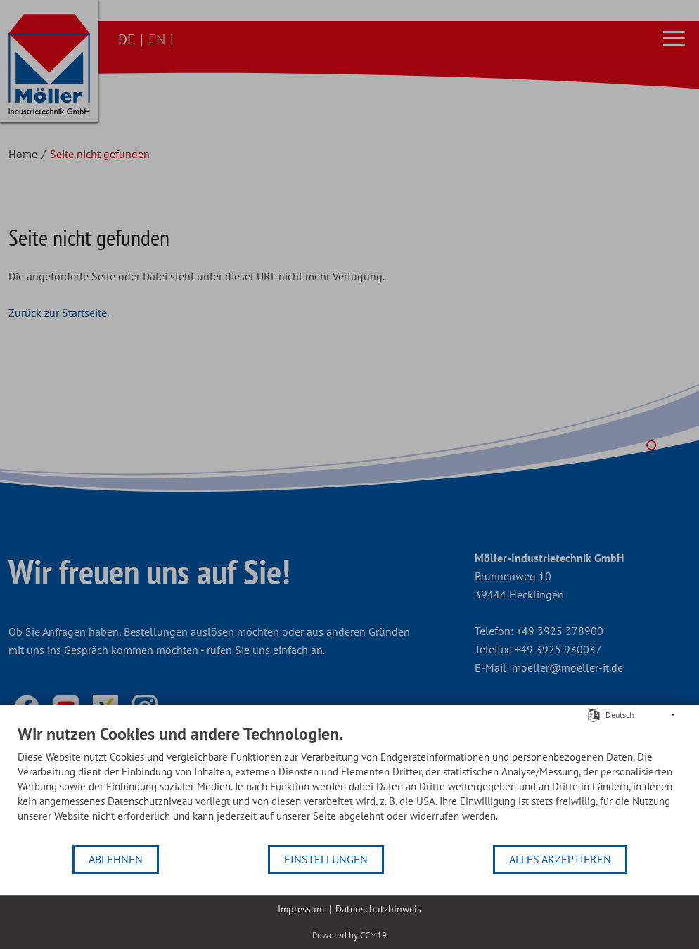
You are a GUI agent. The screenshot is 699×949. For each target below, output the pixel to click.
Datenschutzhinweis (378, 909)
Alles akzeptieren (560, 859)
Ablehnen (116, 859)
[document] (349, 784)
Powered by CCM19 (349, 935)
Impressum (301, 909)
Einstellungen (326, 859)
